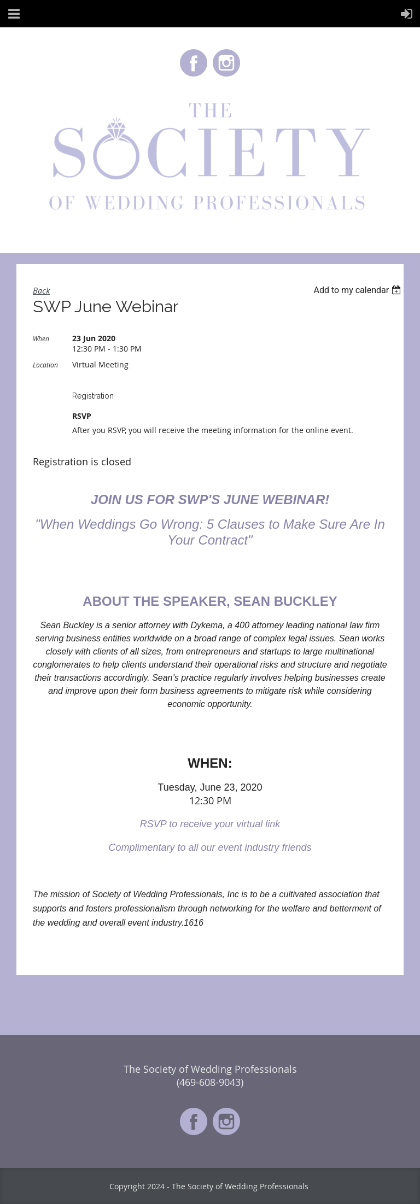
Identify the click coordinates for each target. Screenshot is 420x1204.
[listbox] (358, 290)
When (41, 338)
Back (41, 290)
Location (45, 364)
